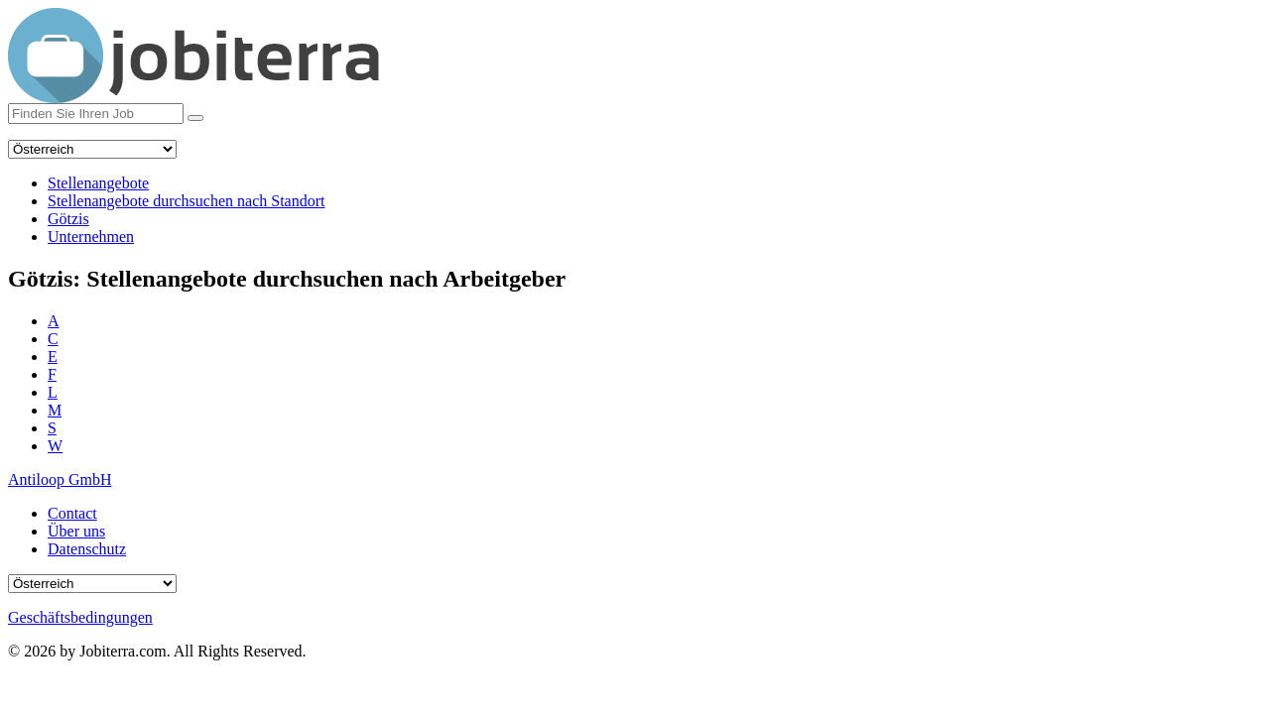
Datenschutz (87, 548)
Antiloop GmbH (59, 479)
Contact (72, 513)
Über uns (76, 531)
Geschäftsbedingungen (80, 617)
